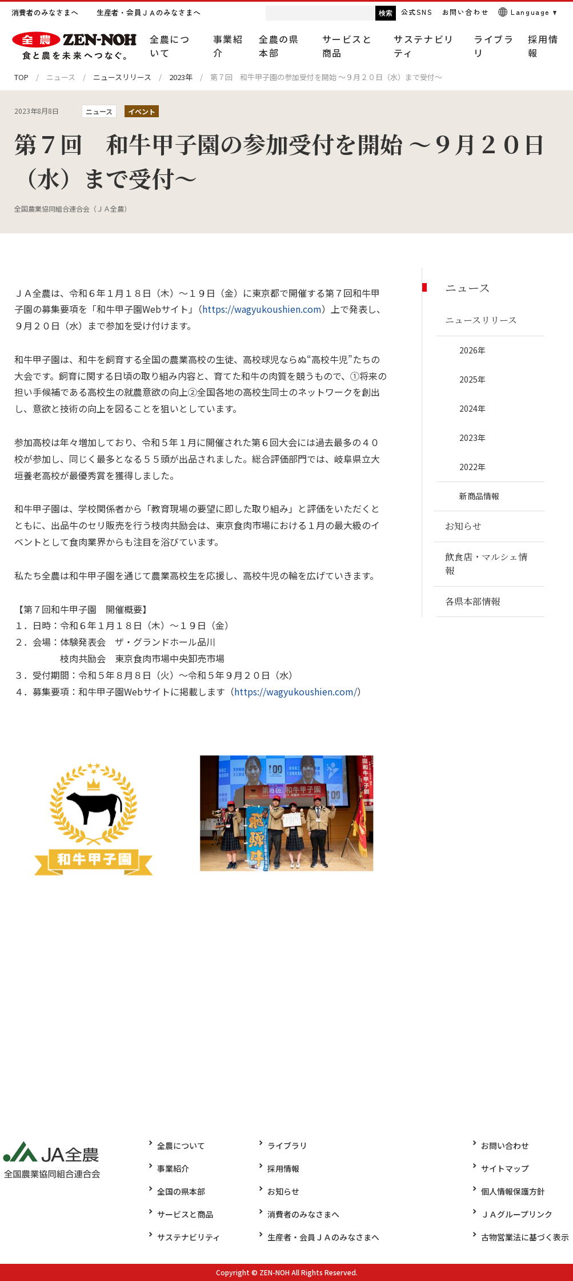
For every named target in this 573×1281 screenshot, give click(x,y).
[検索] (298, 13)
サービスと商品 (185, 1214)
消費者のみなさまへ (299, 1214)
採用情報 (279, 1168)
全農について (181, 1145)
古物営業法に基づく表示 (529, 1237)
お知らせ (279, 1191)
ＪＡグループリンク (520, 1214)
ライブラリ (283, 1145)
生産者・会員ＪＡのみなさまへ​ (319, 1237)
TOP (21, 76)
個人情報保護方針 (517, 1191)
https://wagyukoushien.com (262, 309)
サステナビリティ (189, 1237)
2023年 (181, 76)
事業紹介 (173, 1168)
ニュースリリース (122, 76)
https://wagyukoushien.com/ (295, 691)
